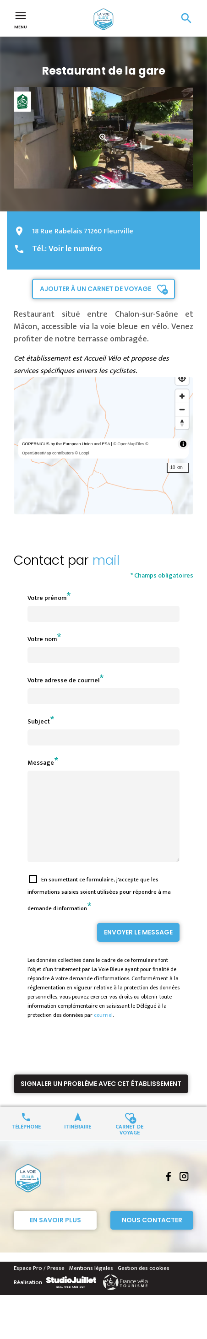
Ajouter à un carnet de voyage (95, 288)
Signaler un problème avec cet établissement (101, 1100)
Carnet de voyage (129, 1145)
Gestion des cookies (143, 1285)
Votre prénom (46, 598)
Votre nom (42, 639)
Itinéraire (77, 1142)
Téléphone (26, 1142)
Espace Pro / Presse (39, 1285)
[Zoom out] (182, 409)
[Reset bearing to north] (182, 422)
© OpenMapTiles (128, 444)
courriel (103, 1031)
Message (40, 762)
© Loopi (82, 453)
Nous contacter (152, 1236)
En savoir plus (55, 1236)
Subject (38, 721)
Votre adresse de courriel (63, 680)
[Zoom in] (182, 396)
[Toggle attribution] (183, 443)
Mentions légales (91, 1285)
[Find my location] (182, 378)
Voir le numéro (75, 249)
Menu (20, 19)
